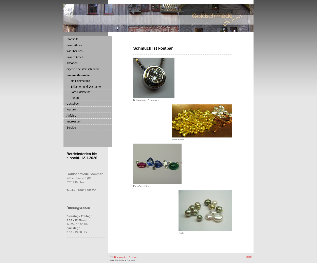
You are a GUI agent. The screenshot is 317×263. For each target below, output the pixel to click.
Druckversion (119, 257)
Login (248, 256)
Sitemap (133, 257)
